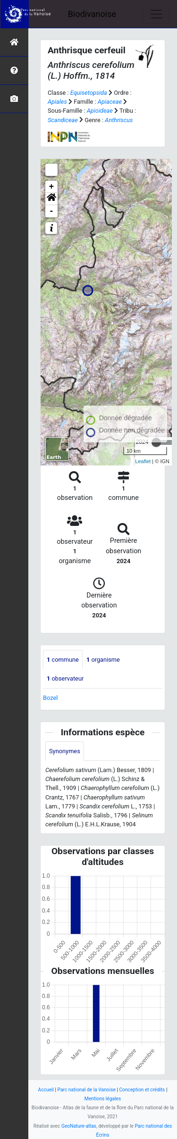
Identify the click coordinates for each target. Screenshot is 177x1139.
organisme (103, 659)
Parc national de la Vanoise (87, 1090)
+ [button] (51, 186)
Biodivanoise (92, 14)
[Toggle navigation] (156, 14)
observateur (65, 678)
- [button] (51, 211)
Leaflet (143, 461)
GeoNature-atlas (78, 1126)
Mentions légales (102, 1099)
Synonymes (64, 751)
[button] (51, 199)
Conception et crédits (142, 1090)
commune (63, 659)
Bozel (50, 697)
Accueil (46, 1090)
